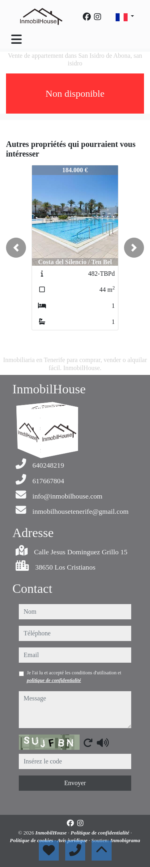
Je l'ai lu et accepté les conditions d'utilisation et (74, 676)
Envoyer (75, 782)
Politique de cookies (32, 840)
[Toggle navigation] (16, 39)
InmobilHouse (51, 833)
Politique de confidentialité (101, 833)
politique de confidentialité (54, 680)
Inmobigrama (125, 840)
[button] (16, 248)
